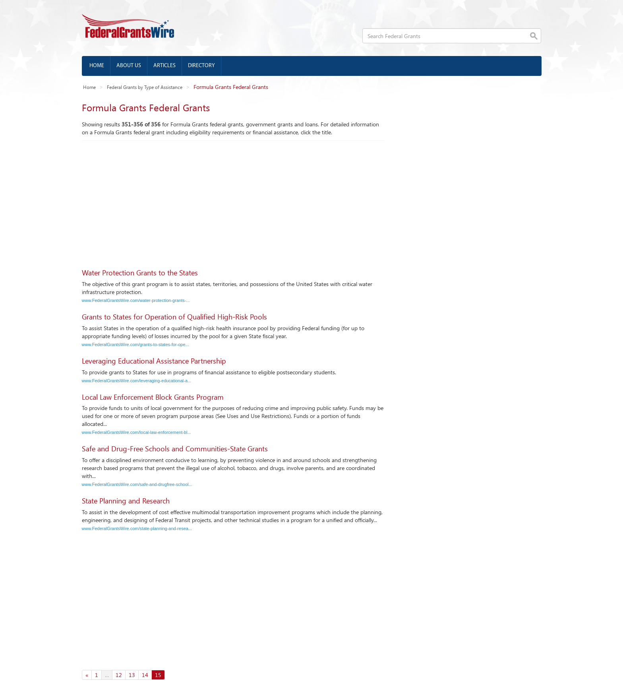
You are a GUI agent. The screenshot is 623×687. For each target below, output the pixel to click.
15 (158, 675)
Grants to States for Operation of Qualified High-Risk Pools (174, 316)
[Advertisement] (233, 200)
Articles (164, 66)
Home (96, 66)
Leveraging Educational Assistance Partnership (154, 361)
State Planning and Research (126, 500)
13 (132, 675)
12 (119, 675)
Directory (201, 66)
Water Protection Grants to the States (140, 272)
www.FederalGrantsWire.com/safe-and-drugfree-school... (137, 484)
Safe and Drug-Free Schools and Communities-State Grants (175, 448)
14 (145, 675)
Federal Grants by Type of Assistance (144, 87)
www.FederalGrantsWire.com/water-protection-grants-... (136, 300)
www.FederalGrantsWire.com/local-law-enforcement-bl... (136, 432)
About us (128, 66)
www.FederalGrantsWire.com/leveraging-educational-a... (137, 380)
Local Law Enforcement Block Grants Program (153, 397)
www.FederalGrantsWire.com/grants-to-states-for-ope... (135, 344)
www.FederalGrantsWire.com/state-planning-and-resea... (137, 528)
